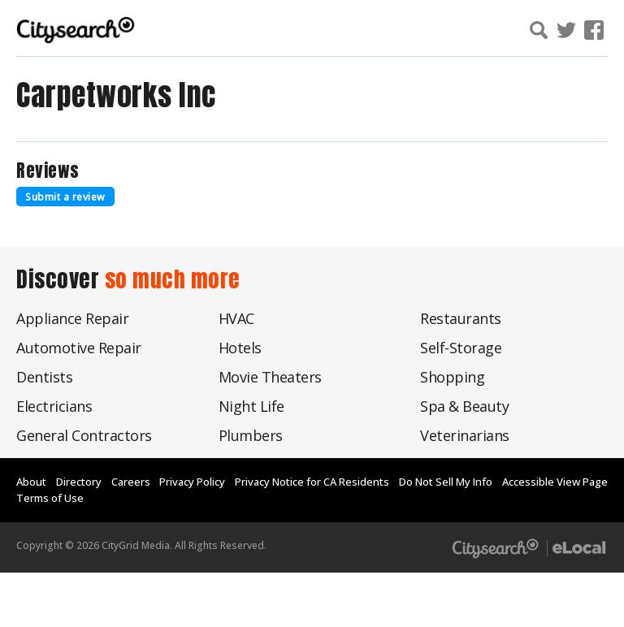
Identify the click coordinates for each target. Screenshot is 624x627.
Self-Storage (460, 347)
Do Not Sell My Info (445, 481)
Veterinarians (464, 435)
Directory (79, 481)
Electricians (54, 406)
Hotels (240, 347)
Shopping (452, 377)
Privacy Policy (192, 481)
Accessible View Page (555, 481)
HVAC (236, 318)
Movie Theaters (270, 377)
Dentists (44, 377)
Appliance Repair (72, 318)
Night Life (251, 406)
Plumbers (251, 435)
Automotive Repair (78, 347)
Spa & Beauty (464, 406)
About (31, 481)
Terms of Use (50, 498)
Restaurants (460, 318)
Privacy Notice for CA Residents (312, 481)
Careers (130, 481)
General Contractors (84, 435)
